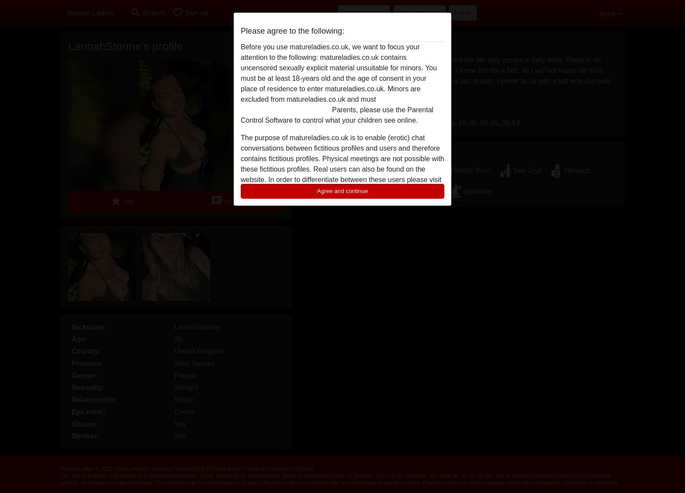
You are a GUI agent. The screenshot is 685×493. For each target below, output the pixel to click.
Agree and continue (342, 191)
